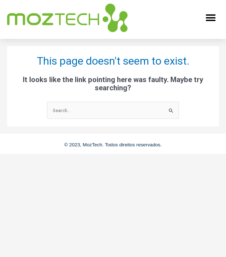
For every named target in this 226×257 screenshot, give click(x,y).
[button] (211, 18)
